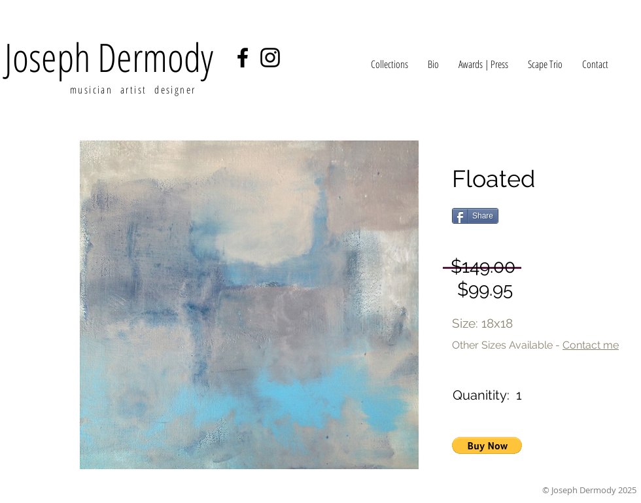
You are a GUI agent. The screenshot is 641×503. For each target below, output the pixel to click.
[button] (487, 445)
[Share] (475, 216)
